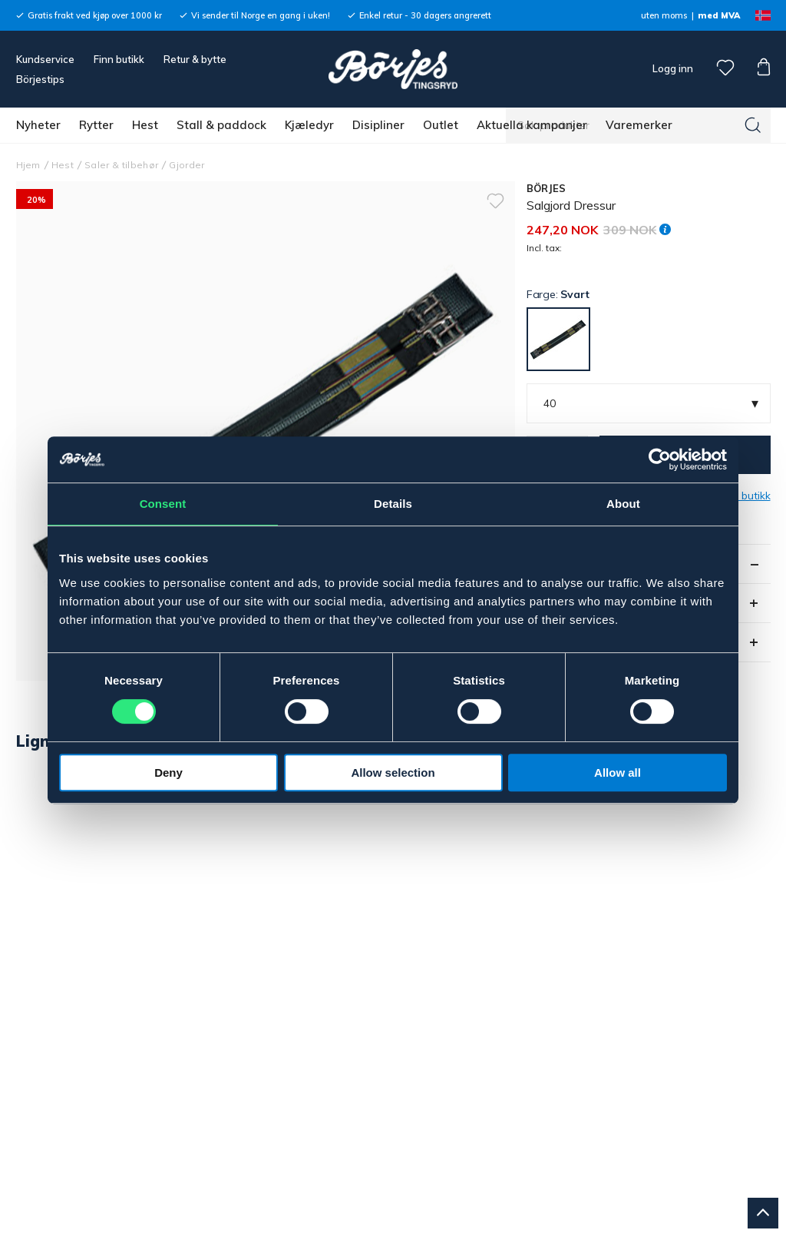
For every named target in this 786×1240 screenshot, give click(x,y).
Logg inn (671, 68)
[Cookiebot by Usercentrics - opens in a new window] (660, 459)
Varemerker (639, 125)
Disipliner (378, 125)
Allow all (617, 772)
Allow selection (392, 772)
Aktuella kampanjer (532, 125)
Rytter (96, 125)
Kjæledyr (309, 125)
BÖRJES (546, 188)
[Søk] (753, 125)
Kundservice (45, 59)
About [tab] (623, 503)
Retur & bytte (194, 59)
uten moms (664, 15)
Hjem (28, 165)
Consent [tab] (163, 503)
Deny (168, 772)
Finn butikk (119, 59)
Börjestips (40, 79)
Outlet (440, 125)
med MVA (719, 15)
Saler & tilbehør (121, 165)
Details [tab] (393, 503)
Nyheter (38, 125)
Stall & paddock (221, 125)
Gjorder (186, 165)
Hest (145, 125)
